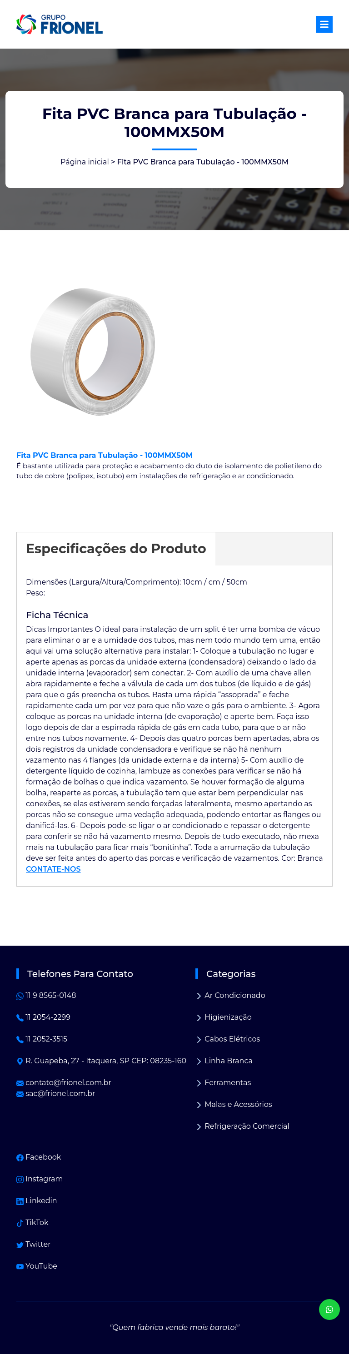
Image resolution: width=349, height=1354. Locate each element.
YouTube (36, 1266)
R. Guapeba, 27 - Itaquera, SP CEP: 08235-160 (101, 1060)
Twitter (33, 1244)
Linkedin (36, 1200)
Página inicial (84, 162)
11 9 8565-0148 (46, 995)
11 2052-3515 (41, 1039)
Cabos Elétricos (227, 1039)
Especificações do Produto (116, 548)
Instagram (39, 1179)
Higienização (223, 1017)
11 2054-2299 (43, 1017)
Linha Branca (224, 1060)
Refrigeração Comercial (242, 1126)
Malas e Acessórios (233, 1104)
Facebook (38, 1157)
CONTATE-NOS (53, 869)
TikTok (32, 1222)
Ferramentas (223, 1082)
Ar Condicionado (230, 995)
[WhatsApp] (329, 1309)
